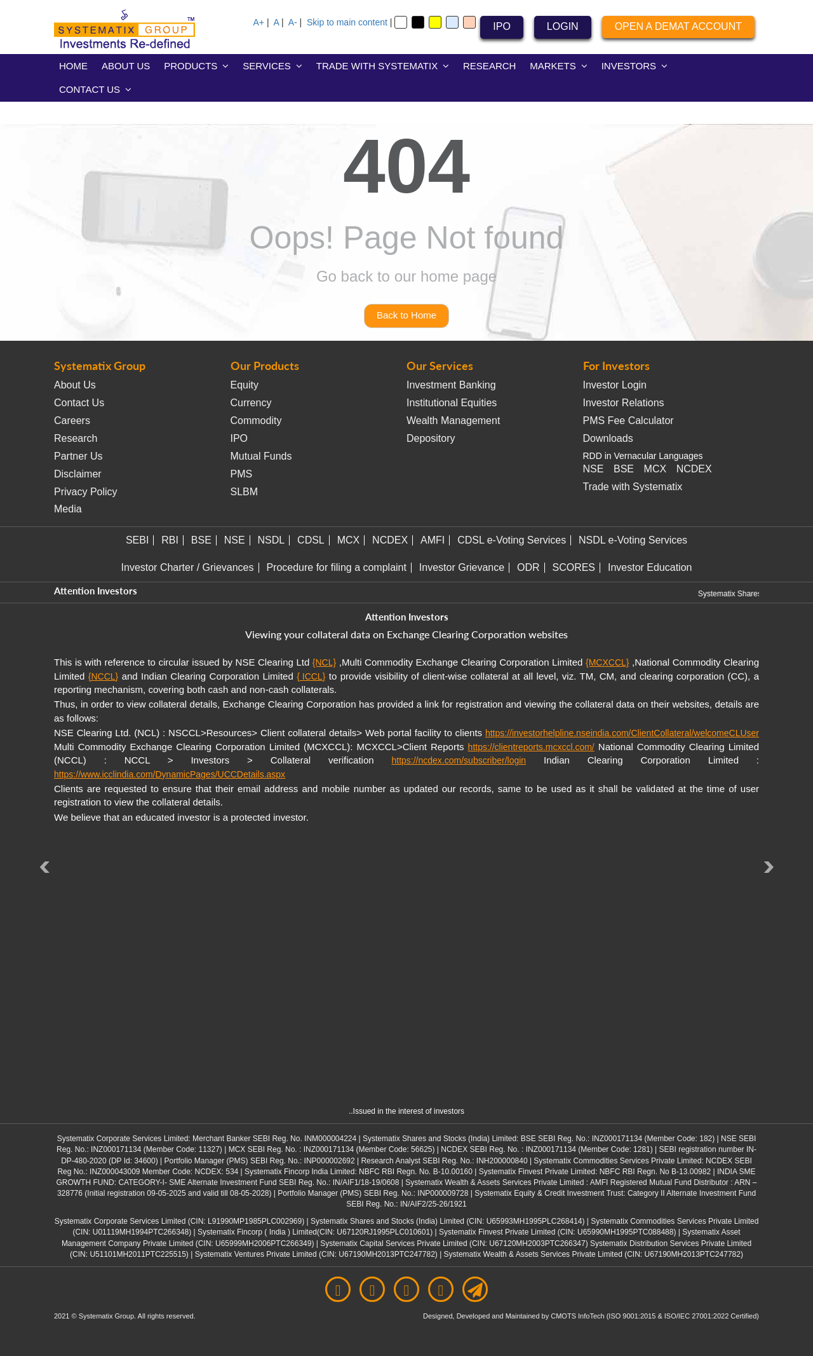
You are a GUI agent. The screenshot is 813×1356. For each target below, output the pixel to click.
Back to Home (406, 315)
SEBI (137, 540)
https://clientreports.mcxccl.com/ (531, 747)
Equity (245, 385)
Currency (251, 402)
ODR (528, 567)
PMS (242, 474)
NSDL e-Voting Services (633, 540)
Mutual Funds (261, 456)
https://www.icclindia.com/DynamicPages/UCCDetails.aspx (169, 774)
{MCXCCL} (607, 662)
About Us (75, 385)
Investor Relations (623, 402)
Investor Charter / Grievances (187, 567)
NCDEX (694, 468)
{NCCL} (103, 676)
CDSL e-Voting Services (511, 540)
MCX (655, 468)
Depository (430, 438)
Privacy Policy (86, 491)
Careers (72, 420)
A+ (259, 22)
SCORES (573, 567)
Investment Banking (451, 385)
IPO (502, 26)
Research (75, 438)
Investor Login (615, 385)
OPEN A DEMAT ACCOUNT (678, 26)
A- (292, 22)
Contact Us (79, 402)
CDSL (311, 540)
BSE (624, 468)
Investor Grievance (461, 567)
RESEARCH (489, 65)
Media (68, 508)
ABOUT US (126, 65)
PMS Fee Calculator (628, 420)
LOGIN (563, 26)
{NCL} (324, 662)
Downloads (608, 438)
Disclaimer (78, 474)
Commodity (256, 420)
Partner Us (78, 456)
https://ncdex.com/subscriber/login (458, 760)
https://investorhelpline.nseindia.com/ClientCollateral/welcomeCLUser (622, 733)
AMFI (432, 540)
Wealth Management (453, 420)
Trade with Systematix (633, 486)
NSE (593, 468)
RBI (169, 540)
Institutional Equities (451, 402)
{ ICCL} (311, 676)
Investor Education (650, 567)
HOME (73, 65)
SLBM (245, 491)
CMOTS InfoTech (578, 1316)
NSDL (271, 540)
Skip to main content (347, 22)
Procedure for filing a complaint (336, 567)
